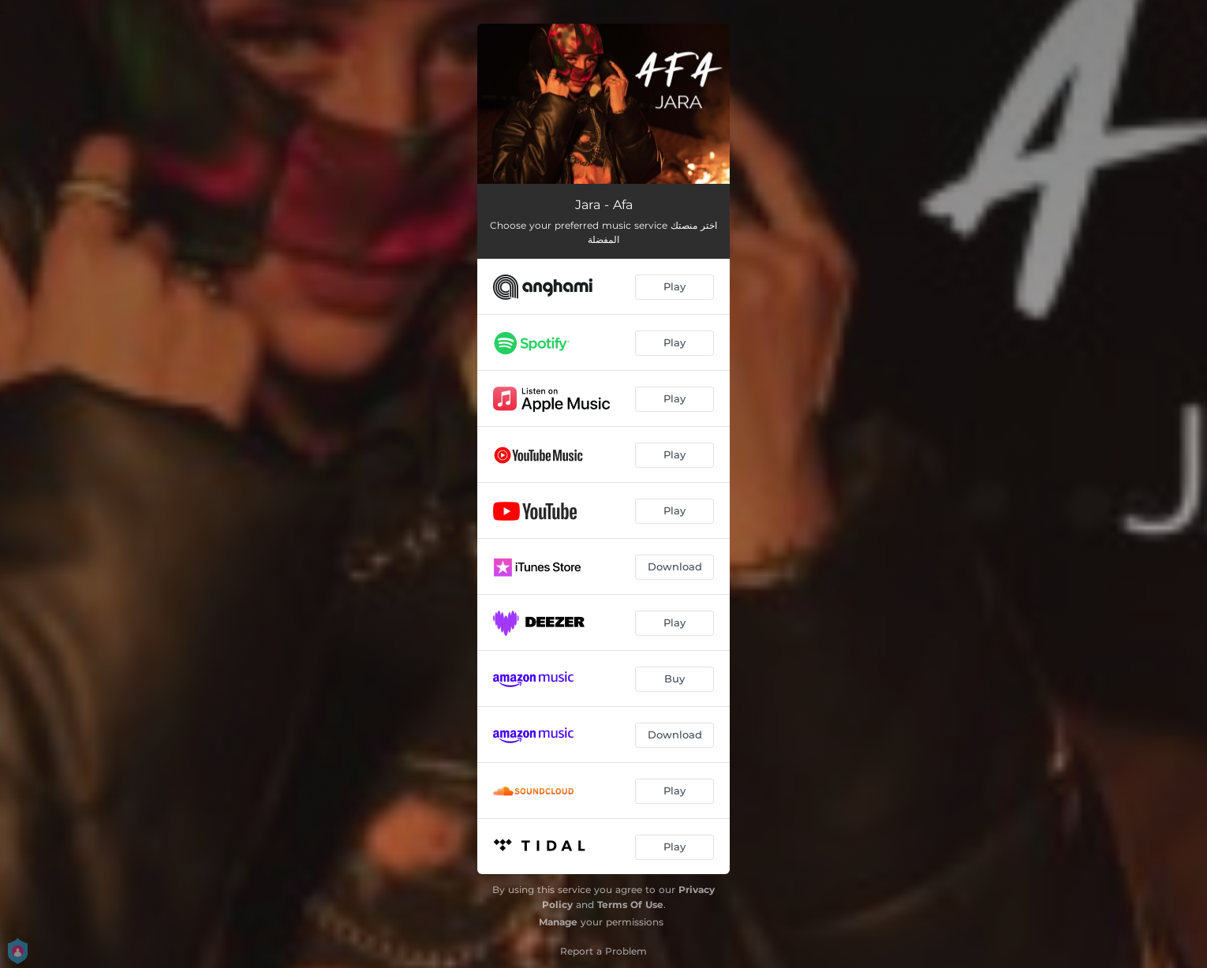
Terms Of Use (630, 904)
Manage (558, 922)
